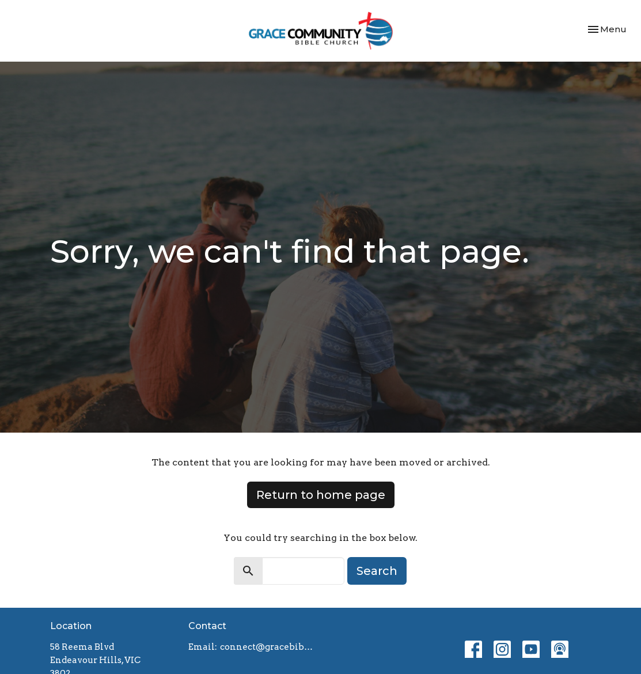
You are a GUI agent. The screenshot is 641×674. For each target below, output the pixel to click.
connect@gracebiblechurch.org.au (267, 647)
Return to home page (320, 495)
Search (376, 571)
